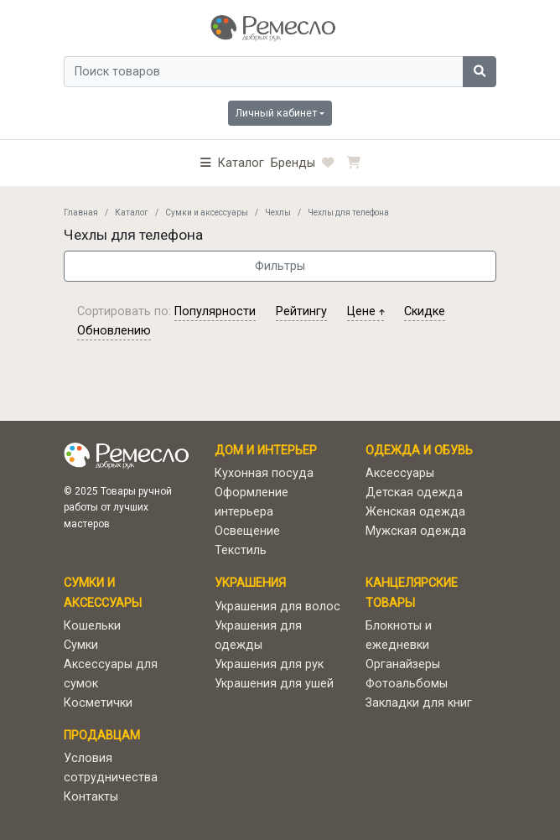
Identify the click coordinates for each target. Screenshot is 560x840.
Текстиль (241, 550)
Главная (81, 212)
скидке (424, 311)
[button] (232, 163)
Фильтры (280, 266)
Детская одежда (414, 492)
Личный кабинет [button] (276, 112)
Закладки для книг (419, 703)
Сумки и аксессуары (206, 212)
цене (365, 311)
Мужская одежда (416, 531)
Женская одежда (415, 512)
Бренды (293, 163)
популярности (215, 311)
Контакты (91, 797)
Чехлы (278, 212)
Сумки (81, 645)
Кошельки (92, 626)
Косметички (98, 703)
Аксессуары (400, 473)
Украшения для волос (277, 606)
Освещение (247, 531)
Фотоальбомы (407, 684)
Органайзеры (403, 664)
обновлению (114, 331)
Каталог (131, 212)
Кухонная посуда (264, 473)
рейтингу (301, 311)
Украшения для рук (269, 664)
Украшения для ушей (274, 684)
